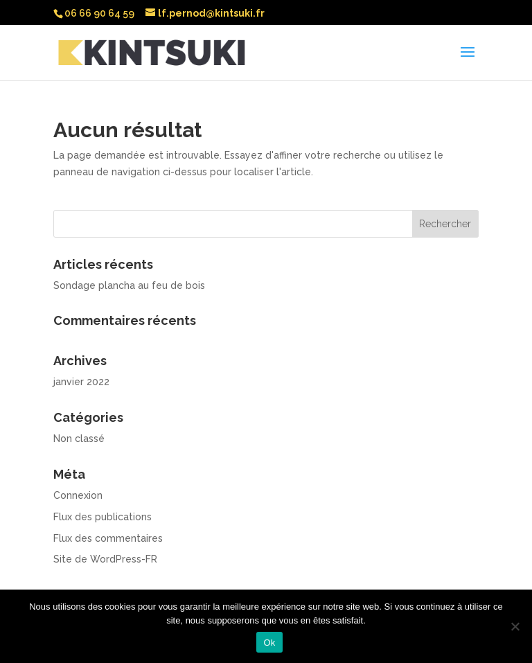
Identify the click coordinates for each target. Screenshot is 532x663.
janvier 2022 (81, 381)
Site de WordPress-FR (105, 559)
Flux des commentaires (108, 538)
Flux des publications (102, 516)
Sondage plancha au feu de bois (129, 285)
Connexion (78, 495)
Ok (269, 642)
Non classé (79, 438)
